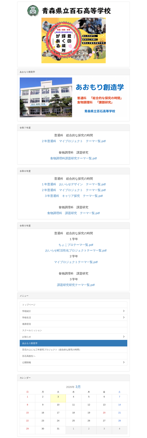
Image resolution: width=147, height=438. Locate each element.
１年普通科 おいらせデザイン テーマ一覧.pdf (73, 184)
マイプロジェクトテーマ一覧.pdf (76, 262)
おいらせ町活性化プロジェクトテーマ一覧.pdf (75, 250)
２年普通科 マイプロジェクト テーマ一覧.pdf (73, 141)
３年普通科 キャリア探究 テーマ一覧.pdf (73, 195)
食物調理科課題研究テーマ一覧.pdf (73, 158)
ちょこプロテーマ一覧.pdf (75, 244)
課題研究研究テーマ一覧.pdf (76, 285)
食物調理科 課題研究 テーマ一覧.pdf (73, 213)
